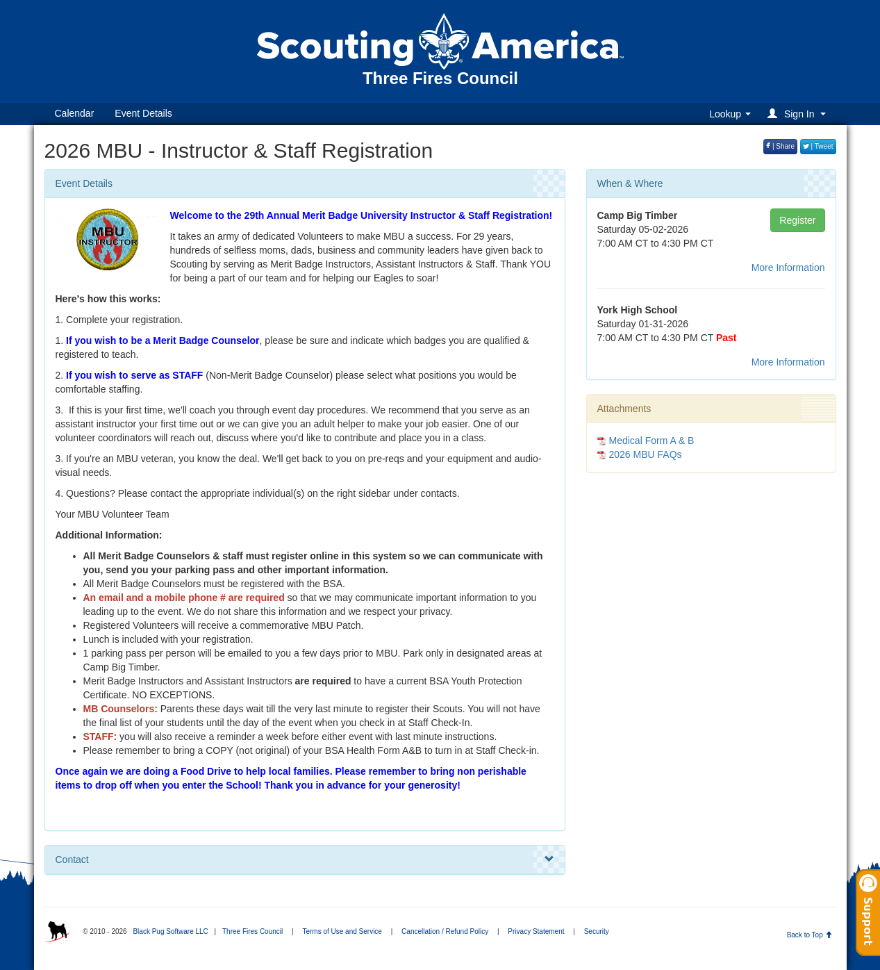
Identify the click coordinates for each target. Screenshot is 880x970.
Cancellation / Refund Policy (444, 931)
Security (596, 931)
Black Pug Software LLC (170, 931)
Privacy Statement (536, 931)
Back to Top (809, 935)
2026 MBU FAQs (645, 454)
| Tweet (818, 146)
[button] (798, 113)
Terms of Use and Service (342, 931)
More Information (788, 267)
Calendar (74, 113)
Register (797, 220)
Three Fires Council (252, 931)
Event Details (143, 113)
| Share (780, 146)
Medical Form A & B (652, 440)
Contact (305, 859)
